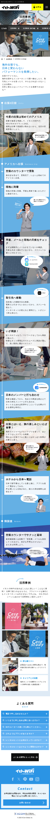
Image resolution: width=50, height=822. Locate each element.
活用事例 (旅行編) (29, 28)
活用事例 (13, 28)
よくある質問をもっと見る (24, 757)
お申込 (38, 7)
